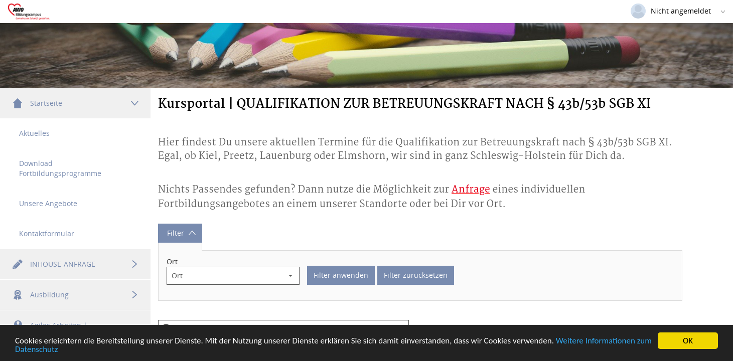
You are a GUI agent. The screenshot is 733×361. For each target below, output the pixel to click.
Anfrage (471, 190)
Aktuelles (34, 133)
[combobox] (224, 276)
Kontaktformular (46, 233)
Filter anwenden (341, 275)
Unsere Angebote (48, 203)
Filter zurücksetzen (416, 275)
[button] (290, 276)
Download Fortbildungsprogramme (60, 168)
